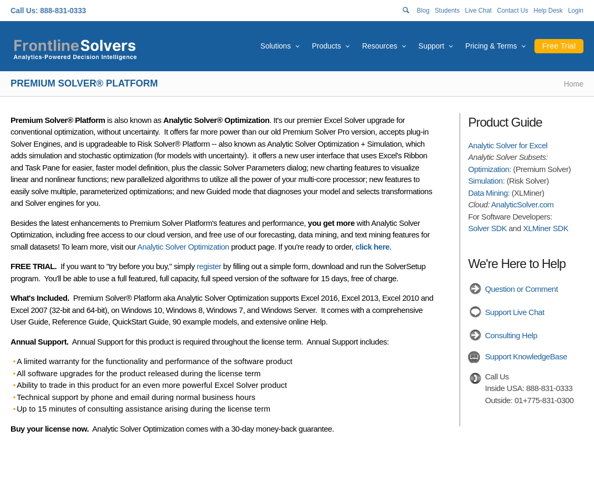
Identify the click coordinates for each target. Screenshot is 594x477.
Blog (423, 10)
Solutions (275, 46)
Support (431, 46)
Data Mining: (489, 192)
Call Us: (24, 10)
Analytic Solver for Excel (507, 145)
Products (326, 46)
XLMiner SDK (545, 228)
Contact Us (512, 10)
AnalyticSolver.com (522, 204)
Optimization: (489, 169)
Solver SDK (487, 228)
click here (372, 246)
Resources (379, 46)
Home (573, 84)
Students (447, 10)
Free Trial (559, 45)
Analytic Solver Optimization (183, 246)
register (209, 266)
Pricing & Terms (491, 46)
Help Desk (547, 10)
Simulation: (486, 180)
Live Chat (478, 10)
